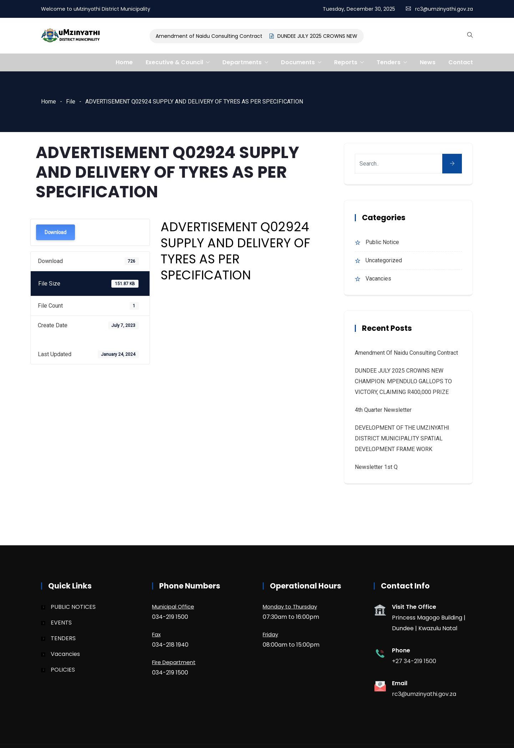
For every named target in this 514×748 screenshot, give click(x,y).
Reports (345, 62)
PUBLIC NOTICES (73, 607)
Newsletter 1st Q (376, 467)
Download (55, 232)
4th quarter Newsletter (383, 409)
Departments (242, 62)
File (70, 101)
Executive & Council (174, 62)
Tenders (388, 62)
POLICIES (63, 670)
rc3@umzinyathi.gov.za (444, 8)
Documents (298, 62)
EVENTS (61, 622)
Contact (460, 62)
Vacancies (378, 278)
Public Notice (382, 242)
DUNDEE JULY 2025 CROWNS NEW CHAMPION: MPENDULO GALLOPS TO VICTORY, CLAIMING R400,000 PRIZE (403, 381)
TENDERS (63, 638)
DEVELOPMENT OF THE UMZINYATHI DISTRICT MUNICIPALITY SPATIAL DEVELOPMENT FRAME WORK (402, 438)
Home (124, 62)
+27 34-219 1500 (414, 661)
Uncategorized (384, 260)
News (427, 62)
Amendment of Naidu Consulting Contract (210, 36)
